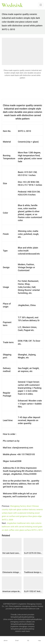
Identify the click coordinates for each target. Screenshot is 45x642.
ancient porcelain (27, 615)
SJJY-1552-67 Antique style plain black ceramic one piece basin (33, 591)
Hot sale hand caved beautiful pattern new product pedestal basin (11, 553)
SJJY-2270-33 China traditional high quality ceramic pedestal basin (33, 553)
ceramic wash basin (22, 631)
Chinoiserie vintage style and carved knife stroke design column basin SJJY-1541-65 (11, 572)
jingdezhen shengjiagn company (23, 626)
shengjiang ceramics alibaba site (22, 622)
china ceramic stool (10, 619)
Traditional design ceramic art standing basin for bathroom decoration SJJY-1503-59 (33, 572)
